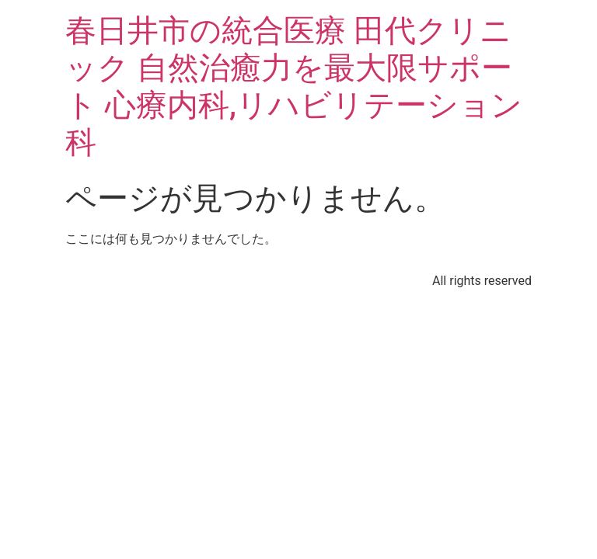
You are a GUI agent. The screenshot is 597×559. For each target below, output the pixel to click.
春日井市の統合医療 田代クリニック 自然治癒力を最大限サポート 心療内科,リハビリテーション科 (293, 86)
